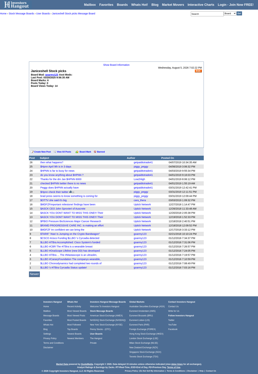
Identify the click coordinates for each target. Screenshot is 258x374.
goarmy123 (140, 234)
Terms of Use (173, 367)
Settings (47, 334)
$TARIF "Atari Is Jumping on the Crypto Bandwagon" (70, 234)
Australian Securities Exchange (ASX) (147, 306)
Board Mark (85, 152)
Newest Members (75, 338)
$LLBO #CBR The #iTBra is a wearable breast (66, 246)
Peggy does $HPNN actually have (59, 187)
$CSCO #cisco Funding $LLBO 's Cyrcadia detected (69, 238)
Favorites (106, 4)
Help (201, 371)
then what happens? (51, 162)
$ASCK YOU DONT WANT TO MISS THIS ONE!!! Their (71, 212)
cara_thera (140, 200)
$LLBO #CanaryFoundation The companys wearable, (70, 259)
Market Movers (173, 4)
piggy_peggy (141, 166)
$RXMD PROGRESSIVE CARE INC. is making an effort (72, 225)
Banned (101, 152)
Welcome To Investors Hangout (104, 306)
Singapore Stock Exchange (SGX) (145, 352)
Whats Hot (48, 325)
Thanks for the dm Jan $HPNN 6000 (60, 179)
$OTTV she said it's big (53, 200)
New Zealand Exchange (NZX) (143, 347)
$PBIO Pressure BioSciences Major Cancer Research (70, 221)
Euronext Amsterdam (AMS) (142, 311)
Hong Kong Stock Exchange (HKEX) (146, 334)
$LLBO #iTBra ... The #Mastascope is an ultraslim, (68, 255)
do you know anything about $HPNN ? (62, 175)
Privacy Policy (50, 338)
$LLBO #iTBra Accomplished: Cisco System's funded (70, 242)
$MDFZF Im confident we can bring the (62, 229)
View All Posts (64, 152)
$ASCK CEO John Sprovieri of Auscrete (62, 208)
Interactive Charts (201, 4)
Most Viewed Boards (77, 311)
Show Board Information (116, 64)
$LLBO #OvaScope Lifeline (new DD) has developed (70, 250)
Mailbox (90, 4)
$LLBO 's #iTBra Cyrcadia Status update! (63, 267)
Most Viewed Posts (76, 315)
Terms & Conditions (176, 371)
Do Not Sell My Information (152, 371)
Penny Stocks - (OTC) (100, 329)
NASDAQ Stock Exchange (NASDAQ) (108, 320)
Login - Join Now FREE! (236, 4)
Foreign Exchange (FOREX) (142, 329)
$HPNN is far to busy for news (57, 170)
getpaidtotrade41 (143, 162)
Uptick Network (142, 204)
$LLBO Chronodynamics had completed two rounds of (70, 263)
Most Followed (74, 325)
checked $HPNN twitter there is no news (63, 183)
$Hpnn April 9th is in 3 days (55, 166)
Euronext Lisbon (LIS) (139, 320)
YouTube (172, 325)
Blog (45, 329)
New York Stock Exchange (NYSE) (106, 325)
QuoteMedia (87, 364)
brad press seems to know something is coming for (69, 196)
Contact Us (173, 306)
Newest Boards (74, 334)
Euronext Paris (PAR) (139, 325)
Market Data (62, 364)
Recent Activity (74, 306)
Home (46, 306)
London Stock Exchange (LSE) (143, 338)
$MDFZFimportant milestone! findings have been (67, 204)
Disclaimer (48, 347)
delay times (177, 364)
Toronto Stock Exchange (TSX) (143, 356)
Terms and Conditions (53, 343)
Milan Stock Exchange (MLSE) (143, 343)
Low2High (139, 179)
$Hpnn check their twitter (54, 192)
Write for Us (173, 311)
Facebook (172, 329)
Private (93, 343)
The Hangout (96, 338)
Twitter (171, 320)
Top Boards (72, 329)
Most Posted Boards (76, 320)
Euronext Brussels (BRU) (141, 315)
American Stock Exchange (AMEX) (106, 315)
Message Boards (51, 315)
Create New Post (42, 152)
